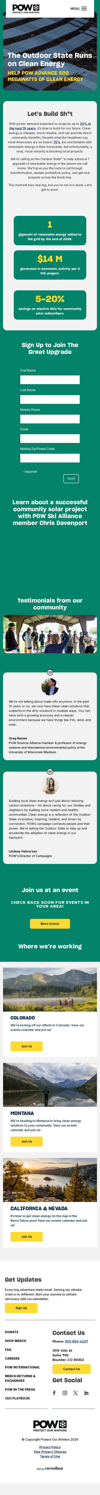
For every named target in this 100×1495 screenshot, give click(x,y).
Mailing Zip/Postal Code (37, 449)
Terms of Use (50, 1456)
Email (24, 429)
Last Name (27, 390)
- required (29, 471)
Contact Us (71, 1369)
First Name (28, 370)
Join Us (26, 1046)
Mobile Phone (30, 410)
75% (56, 142)
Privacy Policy (50, 1447)
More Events (50, 924)
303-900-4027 (76, 1341)
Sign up (21, 1308)
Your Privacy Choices (50, 1452)
